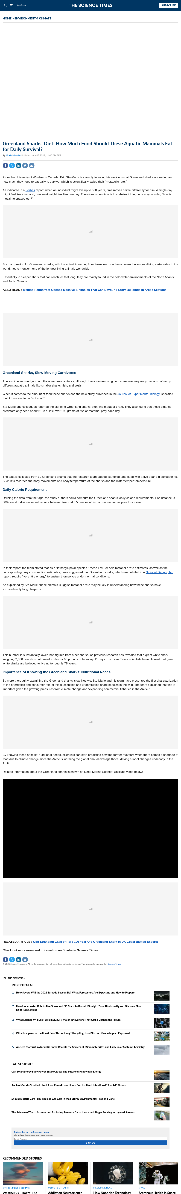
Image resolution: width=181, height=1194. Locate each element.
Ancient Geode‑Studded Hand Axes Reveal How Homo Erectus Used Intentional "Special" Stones (68, 1085)
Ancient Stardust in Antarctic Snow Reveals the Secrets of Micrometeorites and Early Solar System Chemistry (80, 1046)
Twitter (12, 165)
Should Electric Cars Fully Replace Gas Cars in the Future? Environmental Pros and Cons (63, 1098)
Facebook (5, 165)
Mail (31, 165)
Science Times (114, 964)
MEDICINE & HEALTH (58, 1187)
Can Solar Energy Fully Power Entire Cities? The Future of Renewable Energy (56, 1071)
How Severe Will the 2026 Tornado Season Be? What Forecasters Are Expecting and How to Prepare (75, 992)
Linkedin (18, 165)
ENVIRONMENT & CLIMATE (32, 18)
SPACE (142, 1187)
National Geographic (159, 572)
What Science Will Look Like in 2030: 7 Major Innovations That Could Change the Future (68, 1019)
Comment (25, 165)
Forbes (30, 190)
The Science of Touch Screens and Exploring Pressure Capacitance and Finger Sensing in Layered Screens (73, 1112)
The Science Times (90, 5)
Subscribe (168, 5)
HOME (7, 18)
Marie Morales (13, 155)
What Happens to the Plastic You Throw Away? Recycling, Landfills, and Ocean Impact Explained (73, 1033)
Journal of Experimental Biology (139, 394)
